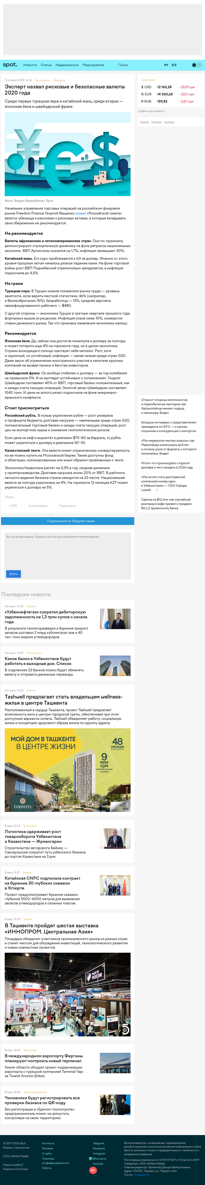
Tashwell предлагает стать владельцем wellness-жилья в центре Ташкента (64, 700)
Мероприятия (93, 65)
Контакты (169, 122)
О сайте (47, 1153)
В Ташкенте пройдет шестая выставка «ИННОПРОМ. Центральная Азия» (52, 928)
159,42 (162, 101)
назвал (80, 213)
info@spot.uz (141, 1174)
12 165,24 (164, 87)
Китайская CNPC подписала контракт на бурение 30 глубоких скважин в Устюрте (42, 883)
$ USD (146, 87)
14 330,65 (165, 94)
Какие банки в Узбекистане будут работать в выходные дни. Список (38, 661)
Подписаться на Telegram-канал (68, 521)
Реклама (144, 122)
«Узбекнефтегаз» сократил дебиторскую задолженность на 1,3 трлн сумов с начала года (46, 616)
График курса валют (152, 111)
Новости (30, 65)
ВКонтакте (97, 1158)
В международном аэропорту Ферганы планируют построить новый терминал (44, 1058)
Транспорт (30, 825)
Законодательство (35, 1092)
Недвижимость (67, 65)
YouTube (96, 1163)
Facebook (97, 1148)
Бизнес (31, 606)
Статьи (46, 65)
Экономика (34, 653)
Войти (13, 574)
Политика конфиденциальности (55, 1161)
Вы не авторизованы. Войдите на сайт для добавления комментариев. (67, 550)
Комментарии (35, 506)
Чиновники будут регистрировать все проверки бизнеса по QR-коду (42, 1100)
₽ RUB (146, 101)
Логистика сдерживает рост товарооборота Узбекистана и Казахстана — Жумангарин (33, 836)
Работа (46, 1168)
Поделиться (65, 506)
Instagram (97, 1153)
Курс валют (148, 79)
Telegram (96, 1143)
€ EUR (146, 94)
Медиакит (156, 122)
